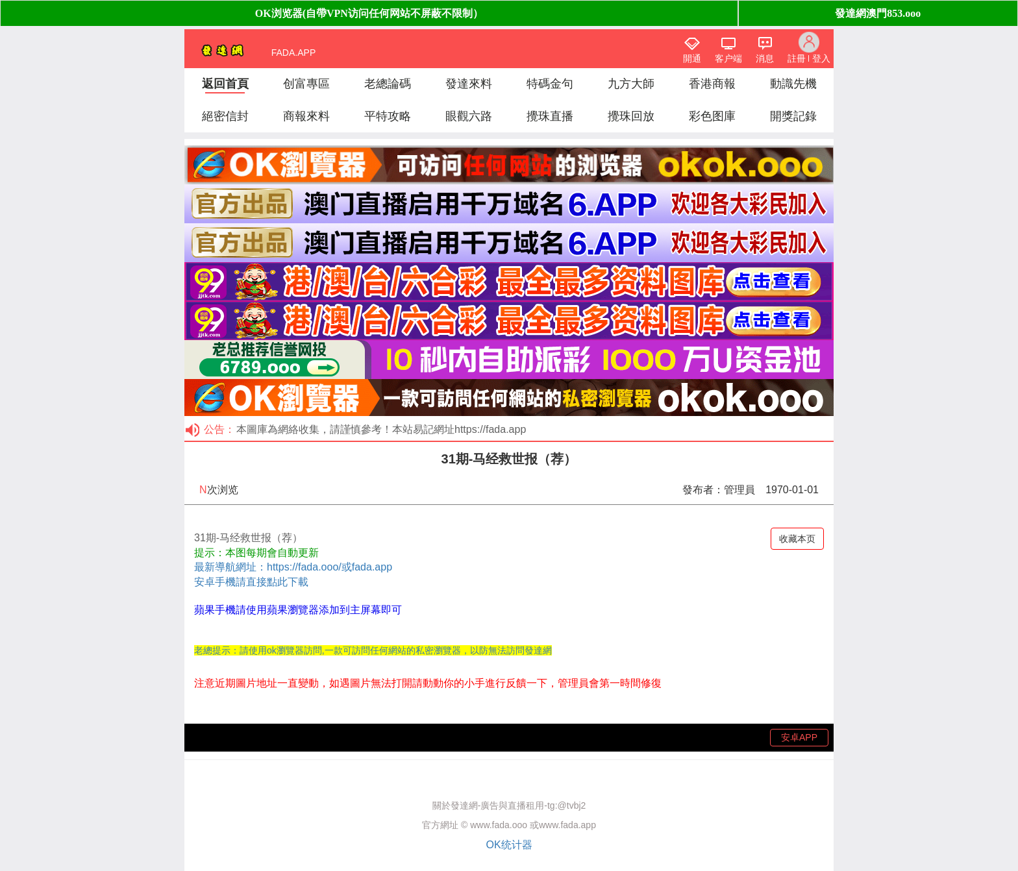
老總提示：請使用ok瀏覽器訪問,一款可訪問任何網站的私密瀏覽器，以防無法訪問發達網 (373, 650)
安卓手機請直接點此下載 (251, 581)
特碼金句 (550, 83)
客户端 (728, 58)
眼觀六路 (468, 116)
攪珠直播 (550, 116)
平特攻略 (387, 116)
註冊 (797, 58)
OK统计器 (509, 844)
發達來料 (468, 83)
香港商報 (712, 83)
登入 (821, 58)
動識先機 (793, 83)
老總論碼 (387, 83)
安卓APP (799, 737)
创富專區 (306, 83)
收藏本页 (797, 539)
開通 (692, 58)
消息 (765, 58)
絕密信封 (225, 116)
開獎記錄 (793, 116)
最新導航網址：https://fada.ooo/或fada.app (293, 566)
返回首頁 (225, 83)
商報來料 (306, 116)
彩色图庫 (712, 116)
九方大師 (631, 83)
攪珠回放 (631, 116)
